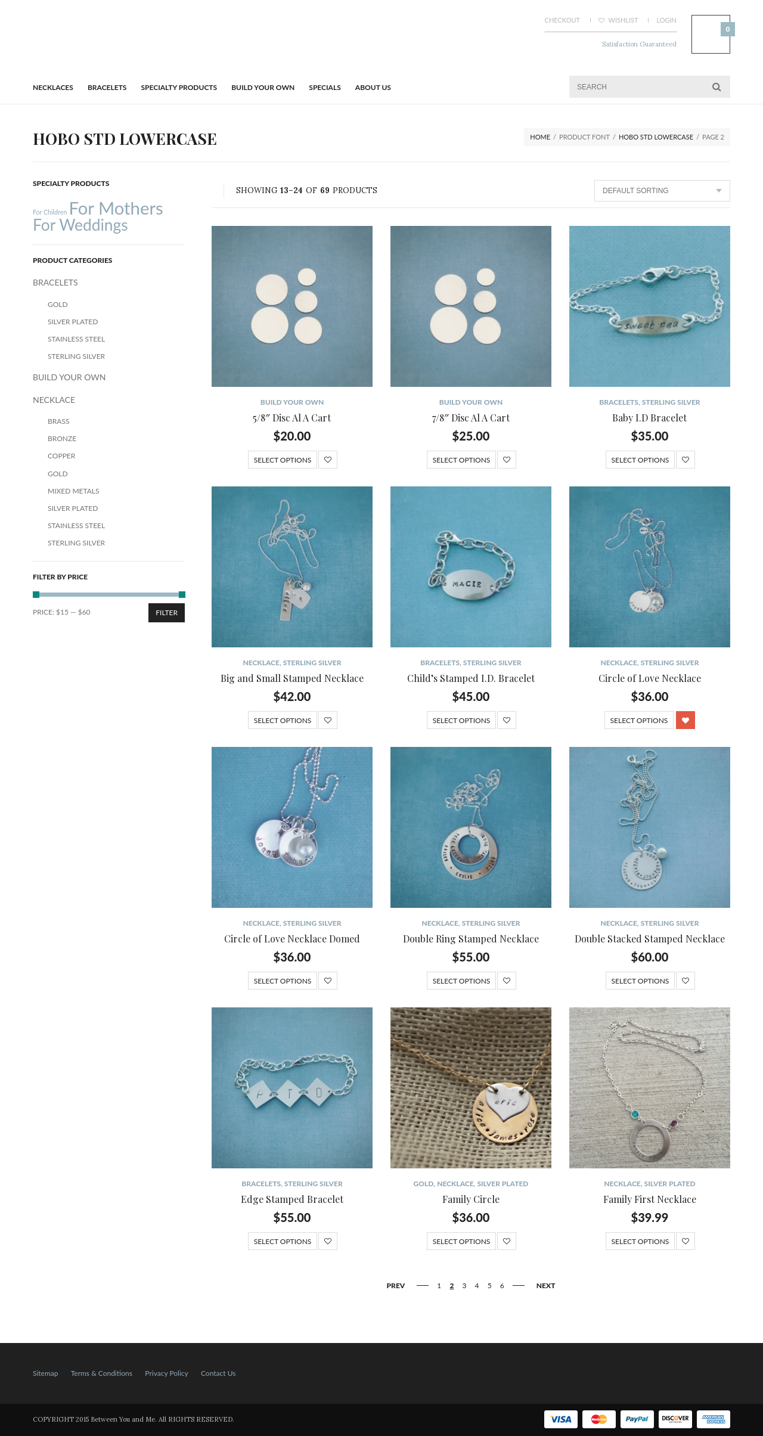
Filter (167, 612)
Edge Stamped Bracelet (292, 1199)
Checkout (562, 20)
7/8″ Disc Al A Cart (471, 417)
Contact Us (218, 1373)
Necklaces (53, 87)
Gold (424, 1183)
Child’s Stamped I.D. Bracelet (471, 678)
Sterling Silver (671, 402)
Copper (61, 455)
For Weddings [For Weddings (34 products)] (80, 224)
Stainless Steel (76, 338)
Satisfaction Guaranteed (639, 44)
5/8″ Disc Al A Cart (292, 417)
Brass (58, 421)
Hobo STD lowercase (656, 137)
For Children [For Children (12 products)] (50, 212)
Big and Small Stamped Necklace (292, 678)
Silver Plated (502, 1183)
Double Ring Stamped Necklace (471, 938)
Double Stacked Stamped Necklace (650, 938)
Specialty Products (179, 87)
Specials (324, 87)
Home (540, 137)
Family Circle (471, 1199)
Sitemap (45, 1373)
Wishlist (618, 20)
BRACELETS (107, 87)
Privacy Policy (166, 1373)
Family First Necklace (649, 1199)
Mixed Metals (74, 490)
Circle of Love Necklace (649, 678)
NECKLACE (261, 662)
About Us (373, 87)
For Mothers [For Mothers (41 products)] (116, 207)
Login (666, 20)
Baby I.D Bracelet (649, 417)
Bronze (62, 438)
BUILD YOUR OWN (262, 87)
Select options (283, 459)
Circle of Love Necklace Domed (292, 938)
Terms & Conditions (101, 1373)
